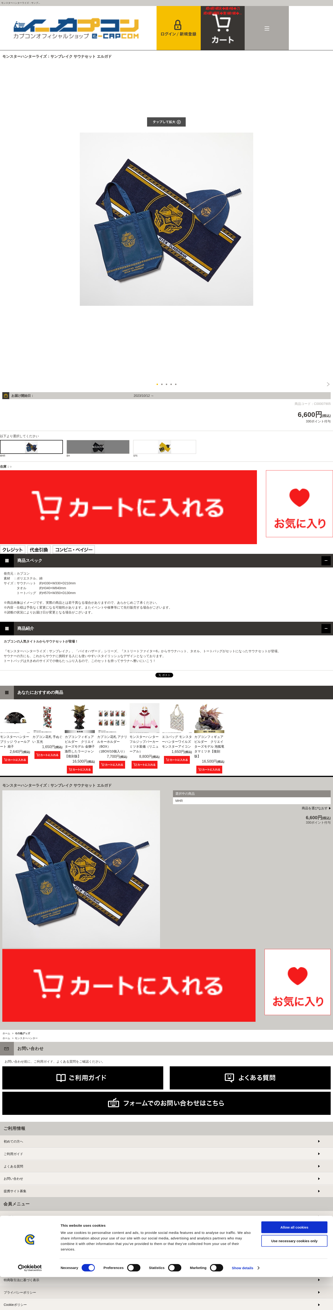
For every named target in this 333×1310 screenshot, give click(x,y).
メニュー (267, 28)
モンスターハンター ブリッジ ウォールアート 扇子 (15, 741)
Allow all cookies (294, 1260)
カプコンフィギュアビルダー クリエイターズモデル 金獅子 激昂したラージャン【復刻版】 (80, 746)
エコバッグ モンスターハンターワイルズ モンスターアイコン (177, 741)
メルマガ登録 (13, 1241)
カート (223, 11)
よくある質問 (13, 1166)
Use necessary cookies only (294, 1274)
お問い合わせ (13, 1178)
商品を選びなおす (315, 808)
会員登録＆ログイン (179, 28)
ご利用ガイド (13, 1154)
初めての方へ (13, 1141)
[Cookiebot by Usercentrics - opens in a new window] (30, 1301)
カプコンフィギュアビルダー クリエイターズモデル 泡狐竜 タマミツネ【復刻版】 (209, 746)
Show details (242, 1301)
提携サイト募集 (15, 1191)
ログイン (10, 1217)
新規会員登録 (13, 1229)
